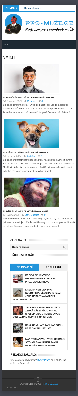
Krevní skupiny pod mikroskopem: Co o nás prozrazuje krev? (40, 278)
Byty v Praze (43, 360)
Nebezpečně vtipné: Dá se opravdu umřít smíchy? (28, 97)
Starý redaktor (32, 215)
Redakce (31, 101)
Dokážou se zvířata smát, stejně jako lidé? (26, 152)
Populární (53, 267)
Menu (6, 44)
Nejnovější (25, 267)
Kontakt (12, 387)
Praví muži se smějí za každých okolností (25, 211)
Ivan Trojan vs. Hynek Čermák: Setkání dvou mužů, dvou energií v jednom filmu (45, 342)
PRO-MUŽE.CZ (50, 384)
